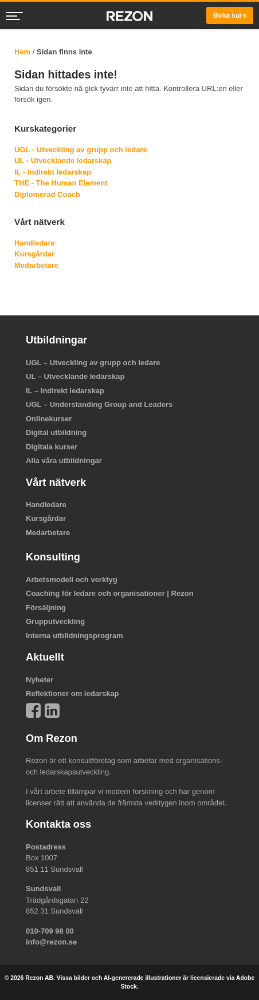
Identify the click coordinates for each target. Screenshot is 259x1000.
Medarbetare (36, 265)
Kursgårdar (34, 254)
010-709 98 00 (50, 931)
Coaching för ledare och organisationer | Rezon (110, 593)
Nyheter (39, 679)
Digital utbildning (56, 432)
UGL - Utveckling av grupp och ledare (80, 149)
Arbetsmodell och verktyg (71, 579)
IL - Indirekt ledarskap (52, 172)
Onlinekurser (49, 418)
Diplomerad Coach (47, 194)
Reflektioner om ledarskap (72, 693)
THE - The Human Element (61, 183)
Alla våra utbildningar (64, 460)
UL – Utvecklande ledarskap (75, 376)
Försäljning (46, 607)
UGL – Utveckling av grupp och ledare (93, 362)
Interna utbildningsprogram (74, 635)
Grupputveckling (55, 621)
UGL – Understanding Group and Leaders (99, 404)
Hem (22, 52)
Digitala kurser (51, 446)
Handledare (34, 243)
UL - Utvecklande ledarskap (63, 160)
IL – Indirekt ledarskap (65, 390)
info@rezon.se (51, 942)
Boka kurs (229, 15)
